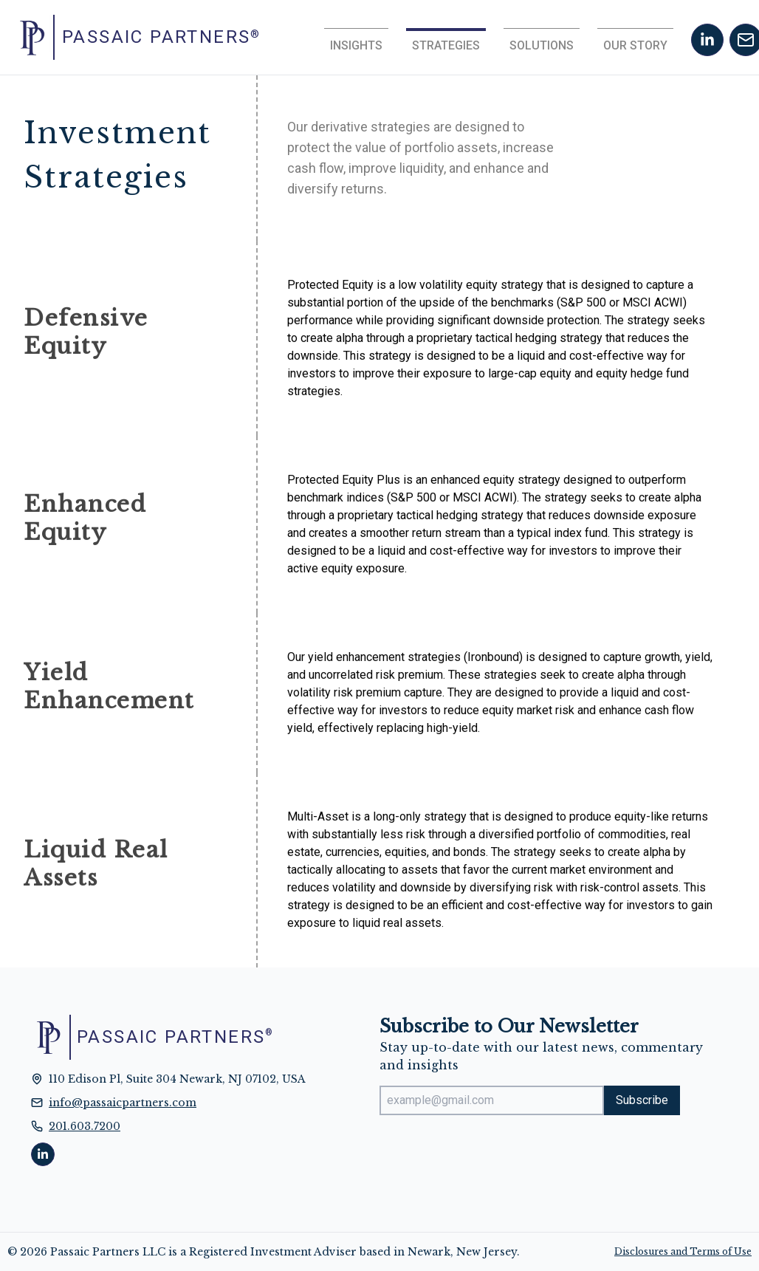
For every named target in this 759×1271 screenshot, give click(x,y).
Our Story (635, 45)
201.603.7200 (84, 1126)
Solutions (541, 45)
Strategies (446, 45)
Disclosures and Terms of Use (683, 1251)
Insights (356, 45)
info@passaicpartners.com (122, 1102)
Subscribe (642, 1100)
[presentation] (492, 1156)
